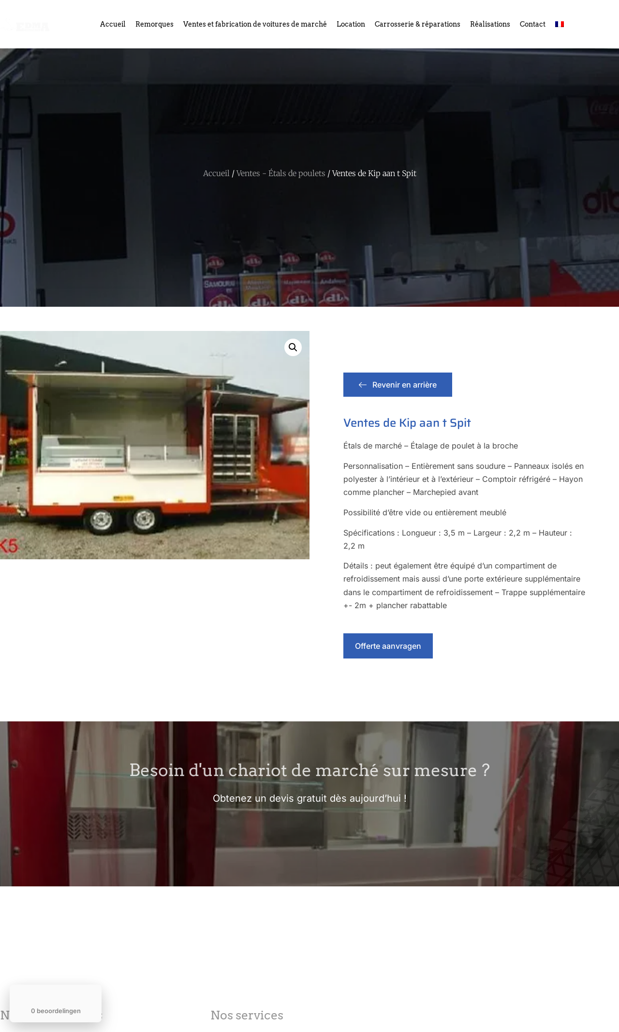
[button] (293, 347)
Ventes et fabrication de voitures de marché (255, 24)
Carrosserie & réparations (417, 24)
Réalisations (490, 24)
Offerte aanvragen (388, 646)
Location (351, 24)
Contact (532, 24)
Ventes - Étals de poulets (280, 173)
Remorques (154, 24)
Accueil (113, 24)
